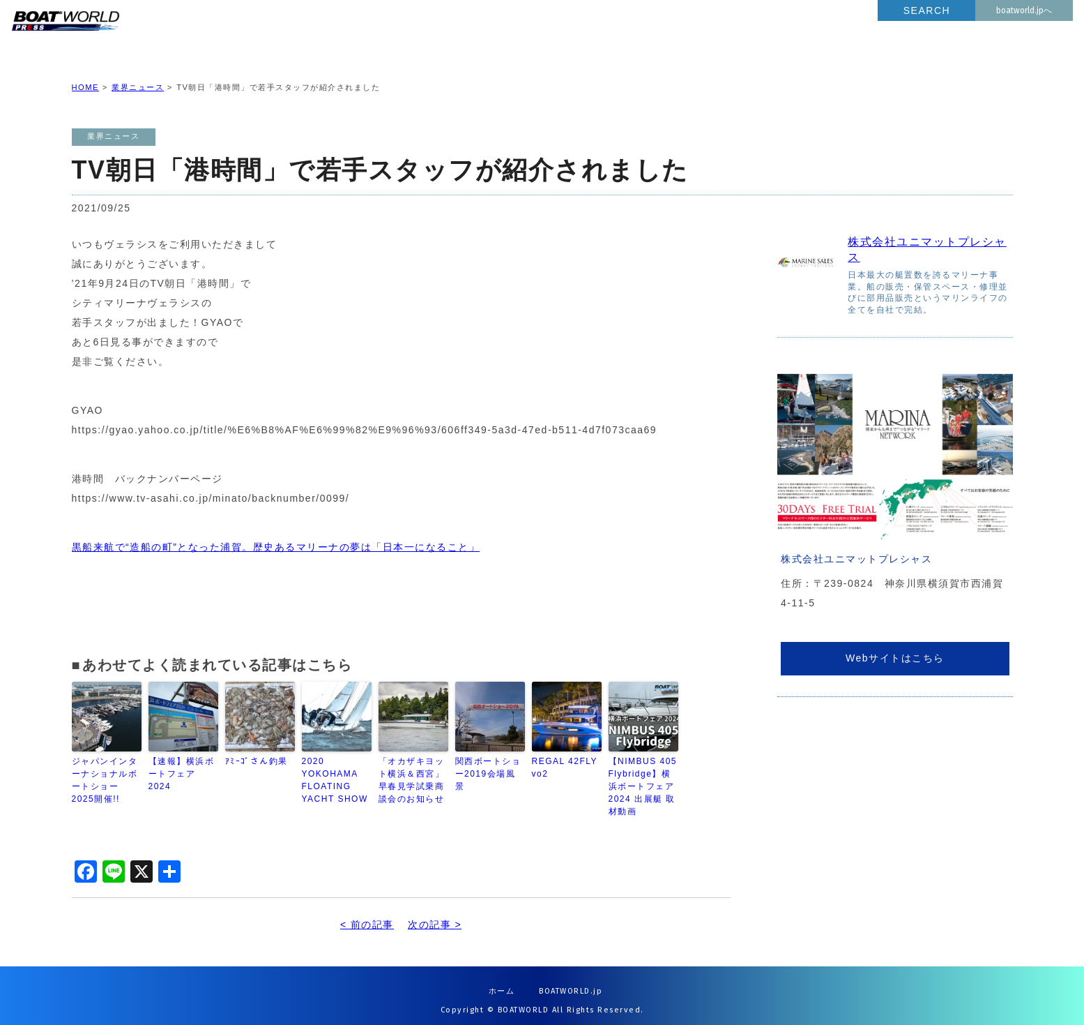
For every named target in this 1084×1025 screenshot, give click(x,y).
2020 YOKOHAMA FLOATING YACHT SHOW (335, 769)
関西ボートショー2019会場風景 (488, 762)
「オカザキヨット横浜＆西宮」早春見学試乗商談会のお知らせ (412, 769)
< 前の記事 (367, 913)
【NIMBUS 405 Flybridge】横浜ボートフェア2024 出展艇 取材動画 (643, 775)
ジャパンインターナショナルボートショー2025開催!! (105, 769)
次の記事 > (434, 913)
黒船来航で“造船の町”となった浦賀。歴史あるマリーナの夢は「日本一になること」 (276, 535)
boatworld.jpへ (1024, 10)
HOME (86, 76)
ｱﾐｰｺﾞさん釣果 (256, 750)
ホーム (502, 980)
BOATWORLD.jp (570, 980)
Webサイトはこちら (895, 646)
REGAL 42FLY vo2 (567, 756)
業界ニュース (138, 76)
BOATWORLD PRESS (174, 35)
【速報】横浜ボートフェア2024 (181, 762)
